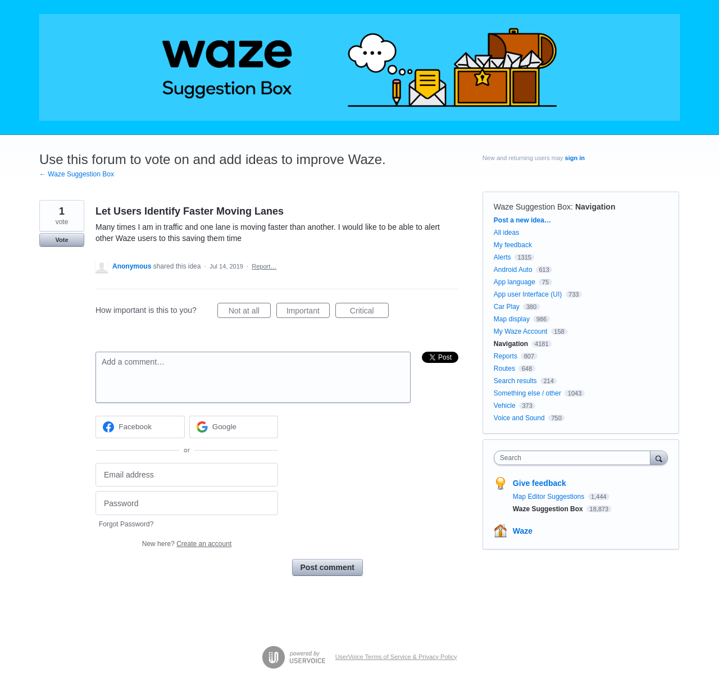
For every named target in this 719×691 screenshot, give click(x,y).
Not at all (250, 312)
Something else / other (527, 393)
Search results (515, 381)
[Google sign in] (234, 427)
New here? (186, 544)
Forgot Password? (126, 524)
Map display (512, 319)
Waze (523, 530)
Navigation (595, 206)
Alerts (502, 257)
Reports (505, 356)
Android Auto (513, 270)
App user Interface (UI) (528, 294)
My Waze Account (521, 331)
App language (514, 282)
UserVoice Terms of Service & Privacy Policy (396, 656)
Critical (369, 312)
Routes (504, 368)
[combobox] (574, 458)
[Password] (186, 503)
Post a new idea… (522, 220)
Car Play (507, 307)
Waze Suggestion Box (532, 206)
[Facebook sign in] (140, 427)
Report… (264, 266)
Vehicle (505, 406)
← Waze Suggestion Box (76, 174)
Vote (61, 240)
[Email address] (186, 475)
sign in (575, 157)
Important (308, 312)
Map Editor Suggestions (549, 497)
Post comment (327, 567)
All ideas (506, 233)
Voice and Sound (519, 418)
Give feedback (539, 483)
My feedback (513, 245)
